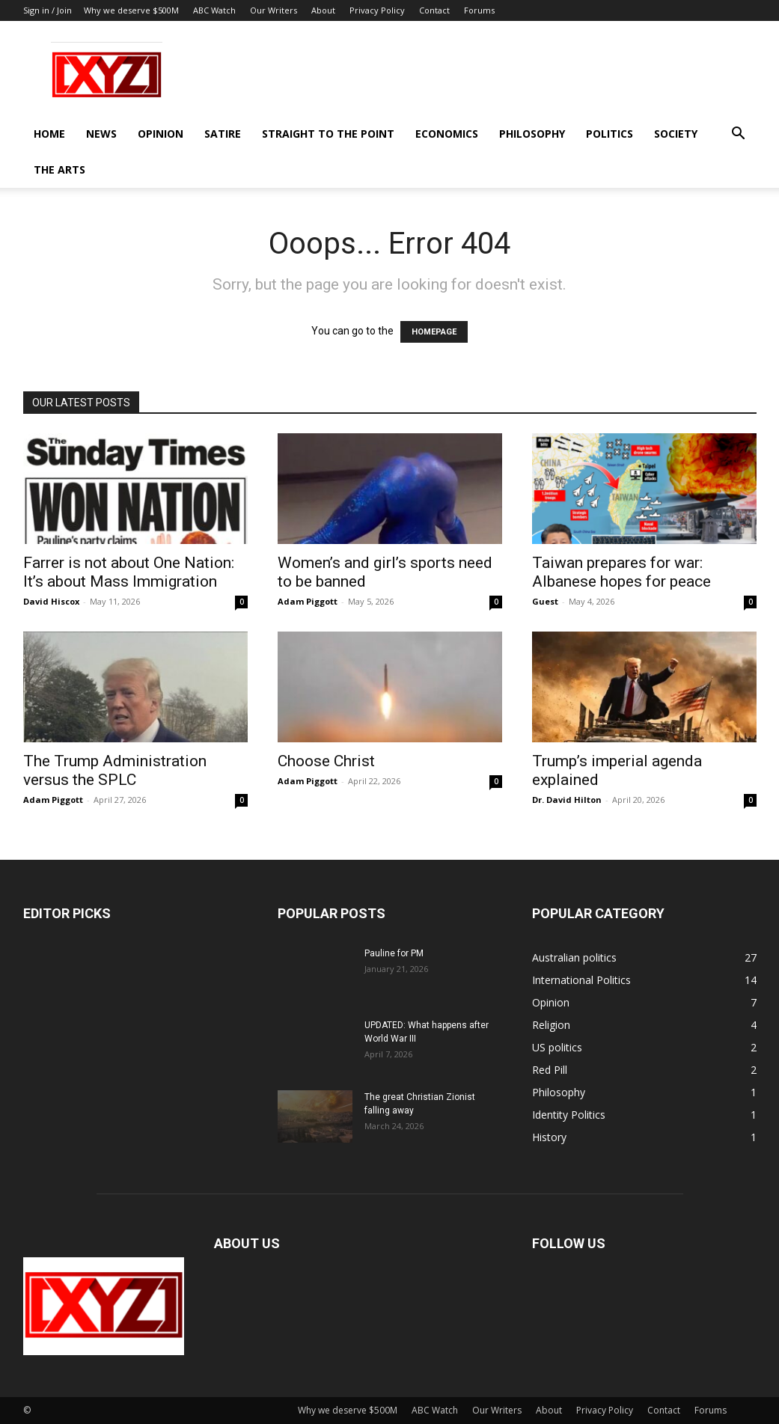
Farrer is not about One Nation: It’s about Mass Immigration (128, 572)
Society (675, 133)
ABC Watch (214, 10)
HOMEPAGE (434, 332)
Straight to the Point (328, 133)
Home (49, 133)
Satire (222, 133)
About (323, 10)
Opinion (160, 133)
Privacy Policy (377, 10)
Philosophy (532, 133)
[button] (739, 135)
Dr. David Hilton (567, 799)
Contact (434, 10)
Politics (609, 133)
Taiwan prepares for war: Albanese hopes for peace (621, 572)
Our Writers (273, 10)
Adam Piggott (307, 601)
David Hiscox (51, 601)
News (101, 133)
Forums (479, 10)
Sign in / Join (47, 10)
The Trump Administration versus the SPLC (115, 770)
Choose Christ (326, 761)
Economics (446, 133)
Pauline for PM (394, 953)
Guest (545, 601)
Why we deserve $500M (131, 10)
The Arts (59, 169)
